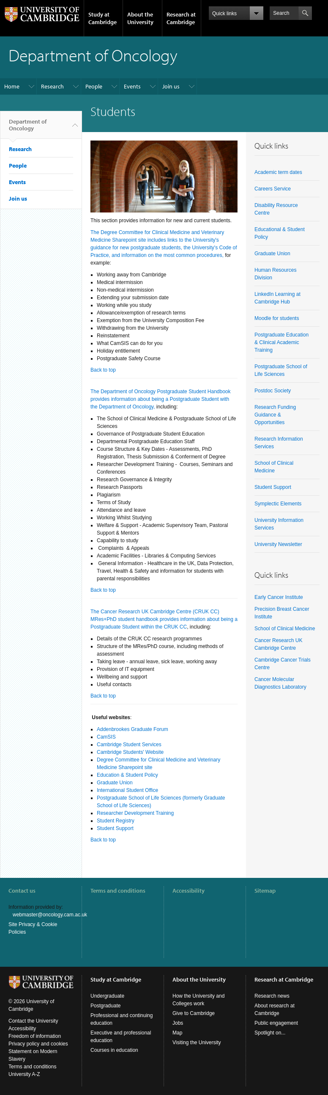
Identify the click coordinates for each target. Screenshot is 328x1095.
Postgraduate (105, 1006)
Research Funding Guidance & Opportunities (275, 414)
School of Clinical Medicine (284, 629)
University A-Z (24, 1074)
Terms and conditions (117, 890)
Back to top (103, 370)
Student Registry (115, 821)
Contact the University (33, 1021)
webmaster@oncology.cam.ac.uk (50, 915)
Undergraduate (107, 996)
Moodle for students (276, 318)
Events (132, 86)
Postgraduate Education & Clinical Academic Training (281, 342)
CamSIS (106, 737)
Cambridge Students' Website (130, 752)
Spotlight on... (269, 1033)
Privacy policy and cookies (38, 1044)
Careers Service (272, 189)
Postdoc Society (272, 391)
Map (177, 1033)
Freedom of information (34, 1036)
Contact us (22, 890)
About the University (140, 18)
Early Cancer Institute (278, 597)
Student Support (115, 828)
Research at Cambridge (181, 18)
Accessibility (188, 890)
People (93, 86)
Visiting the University (196, 1042)
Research (52, 86)
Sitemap (265, 890)
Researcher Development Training (135, 813)
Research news (272, 996)
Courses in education (114, 1050)
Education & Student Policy (127, 775)
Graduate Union (115, 783)
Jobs (177, 1023)
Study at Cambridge (102, 18)
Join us (171, 86)
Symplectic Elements (277, 504)
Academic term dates (278, 172)
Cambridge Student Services (129, 744)
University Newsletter (278, 544)
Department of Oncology (27, 128)
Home (11, 86)
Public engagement (276, 1023)
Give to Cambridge (193, 1013)
